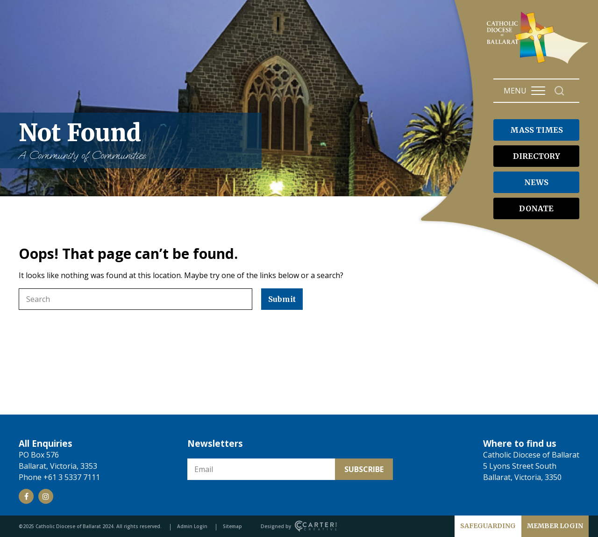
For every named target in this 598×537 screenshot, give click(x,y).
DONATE (536, 208)
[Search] (559, 91)
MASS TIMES (536, 130)
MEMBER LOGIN (555, 526)
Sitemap (232, 526)
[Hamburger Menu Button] (538, 90)
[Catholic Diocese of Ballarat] (539, 63)
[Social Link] (26, 496)
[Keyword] (135, 299)
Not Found (135, 140)
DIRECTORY (536, 156)
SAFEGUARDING (488, 526)
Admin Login (192, 526)
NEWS (536, 182)
